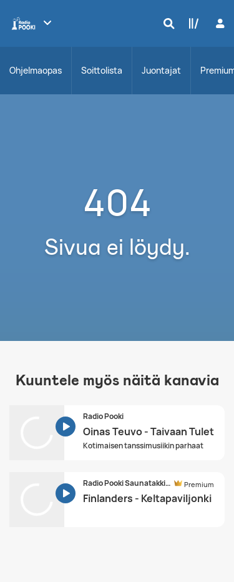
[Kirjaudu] (218, 23)
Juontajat (161, 70)
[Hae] (166, 23)
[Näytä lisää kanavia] (47, 22)
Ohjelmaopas (35, 70)
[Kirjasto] (190, 23)
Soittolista (101, 70)
